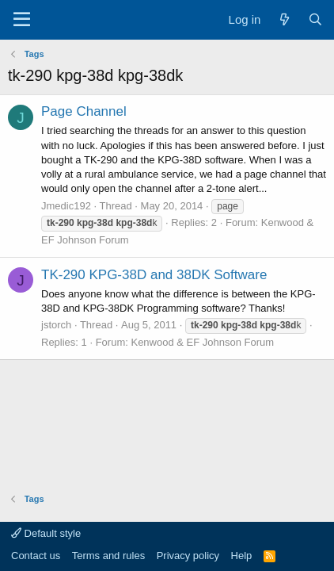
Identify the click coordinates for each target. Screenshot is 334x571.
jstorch (56, 325)
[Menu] (21, 20)
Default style (46, 533)
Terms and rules (108, 555)
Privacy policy (188, 555)
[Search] (315, 19)
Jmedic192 (66, 206)
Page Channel (84, 111)
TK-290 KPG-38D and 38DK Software (154, 274)
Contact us (35, 555)
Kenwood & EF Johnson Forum (202, 342)
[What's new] (283, 19)
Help (241, 555)
